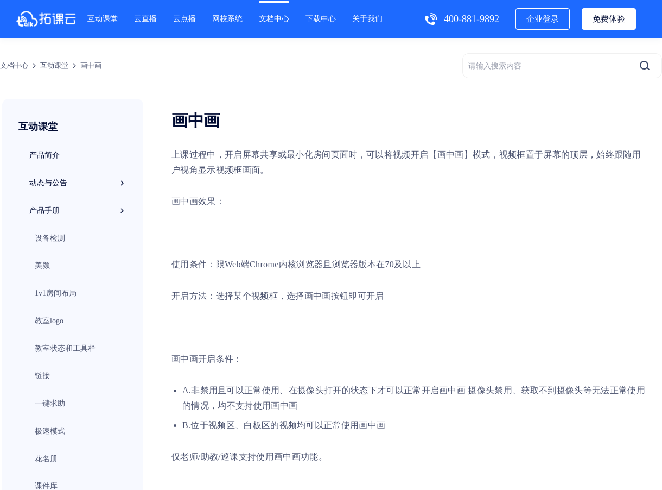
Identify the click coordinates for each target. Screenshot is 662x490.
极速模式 (50, 431)
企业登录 (542, 19)
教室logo (49, 321)
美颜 (42, 265)
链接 (42, 376)
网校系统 (227, 19)
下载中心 (320, 19)
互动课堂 (102, 19)
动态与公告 (78, 183)
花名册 (46, 459)
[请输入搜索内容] (562, 65)
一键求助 (50, 403)
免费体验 (609, 19)
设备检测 (50, 238)
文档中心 (274, 19)
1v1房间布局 (56, 293)
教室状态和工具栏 (65, 348)
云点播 (184, 19)
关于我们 (367, 19)
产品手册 (78, 211)
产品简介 (44, 155)
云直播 (145, 19)
